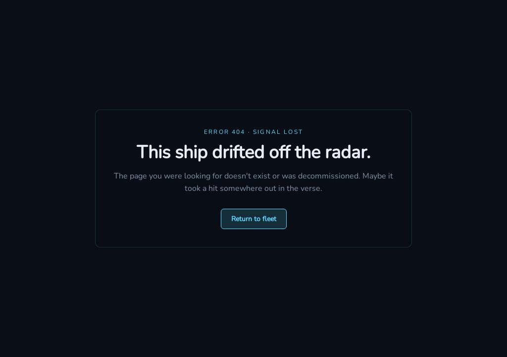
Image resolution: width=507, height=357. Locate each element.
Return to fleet (253, 219)
